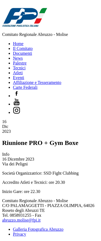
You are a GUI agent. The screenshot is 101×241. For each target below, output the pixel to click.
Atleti (18, 72)
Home (18, 43)
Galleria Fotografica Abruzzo (38, 229)
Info (5, 154)
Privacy (19, 234)
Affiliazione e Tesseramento (37, 82)
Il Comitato (23, 48)
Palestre (20, 63)
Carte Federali (25, 87)
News (18, 58)
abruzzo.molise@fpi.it (21, 220)
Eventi (18, 77)
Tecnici (19, 68)
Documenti (22, 53)
